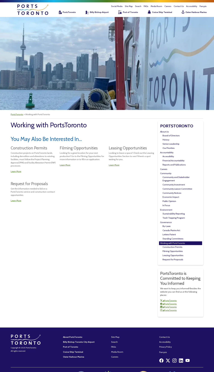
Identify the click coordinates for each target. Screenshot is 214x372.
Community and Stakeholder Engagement (176, 179)
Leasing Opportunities (173, 255)
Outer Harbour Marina (196, 12)
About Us (164, 131)
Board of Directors (171, 135)
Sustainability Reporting (174, 213)
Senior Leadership (171, 144)
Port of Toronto (130, 12)
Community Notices (172, 193)
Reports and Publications (174, 164)
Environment (166, 209)
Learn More (16, 171)
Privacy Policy (165, 347)
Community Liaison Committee (177, 188)
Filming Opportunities (173, 251)
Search (138, 6)
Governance (166, 222)
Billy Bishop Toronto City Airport (79, 342)
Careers (168, 6)
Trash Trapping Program (174, 218)
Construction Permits (172, 247)
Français (203, 6)
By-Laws (167, 226)
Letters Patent (169, 234)
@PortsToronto (168, 300)
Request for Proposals (173, 259)
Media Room (156, 6)
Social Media (116, 6)
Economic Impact (171, 197)
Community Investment (174, 184)
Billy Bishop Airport (99, 12)
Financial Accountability (173, 160)
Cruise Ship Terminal (162, 12)
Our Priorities (169, 148)
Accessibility (191, 6)
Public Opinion (169, 201)
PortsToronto (69, 12)
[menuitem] (64, 12)
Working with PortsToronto (172, 243)
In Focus (166, 205)
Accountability (166, 152)
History (166, 139)
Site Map (129, 6)
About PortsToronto (72, 337)
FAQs (146, 6)
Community (165, 173)
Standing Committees (173, 238)
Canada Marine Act (171, 230)
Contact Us (179, 6)
